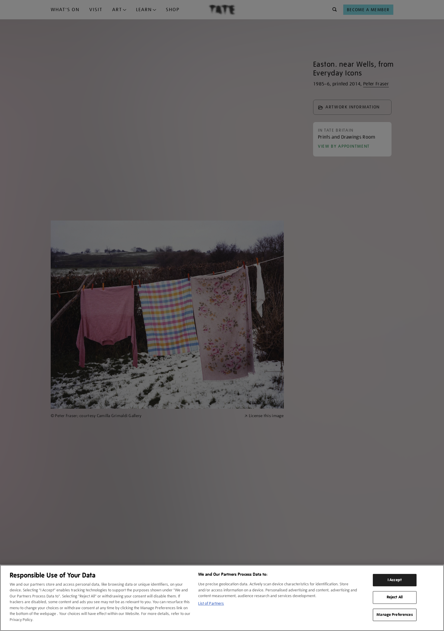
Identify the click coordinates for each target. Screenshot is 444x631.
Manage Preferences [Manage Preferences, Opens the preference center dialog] (394, 614)
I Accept (395, 580)
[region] (222, 598)
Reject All (395, 597)
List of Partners (211, 603)
